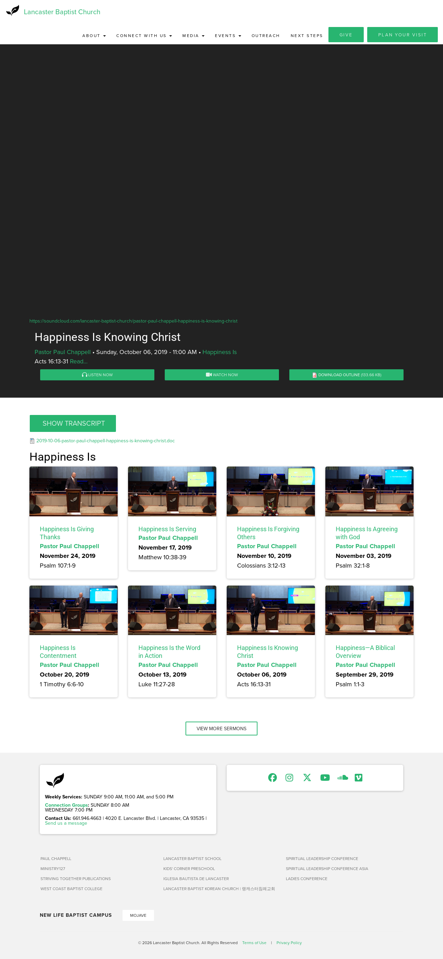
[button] (73, 424)
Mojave (138, 916)
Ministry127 (52, 869)
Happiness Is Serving (167, 529)
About (94, 36)
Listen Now (97, 375)
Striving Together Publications (75, 879)
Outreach (266, 36)
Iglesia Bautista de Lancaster (196, 879)
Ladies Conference (306, 879)
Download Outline (339, 375)
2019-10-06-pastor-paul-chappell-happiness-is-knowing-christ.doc (105, 441)
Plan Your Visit (402, 35)
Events (228, 36)
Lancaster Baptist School (192, 859)
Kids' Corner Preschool (189, 869)
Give (346, 35)
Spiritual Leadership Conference (322, 859)
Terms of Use (254, 943)
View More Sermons (221, 729)
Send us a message (66, 823)
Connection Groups (66, 805)
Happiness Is (219, 352)
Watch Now (222, 375)
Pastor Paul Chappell (63, 352)
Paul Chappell (55, 859)
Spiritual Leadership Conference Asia (327, 869)
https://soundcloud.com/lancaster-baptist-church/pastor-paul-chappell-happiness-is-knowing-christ (133, 321)
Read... (79, 362)
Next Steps (307, 36)
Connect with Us (144, 36)
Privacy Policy (289, 943)
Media (193, 36)
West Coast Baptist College (71, 889)
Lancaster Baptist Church (62, 12)
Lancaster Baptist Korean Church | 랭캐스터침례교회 (219, 889)
